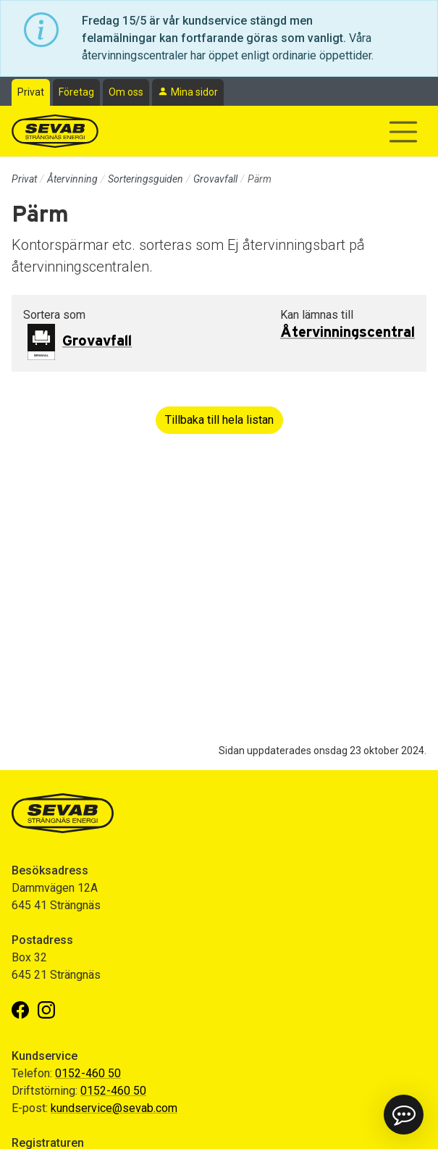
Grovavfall (215, 179)
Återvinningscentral (347, 332)
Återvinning (72, 179)
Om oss (126, 92)
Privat (30, 92)
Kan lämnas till (316, 315)
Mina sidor (194, 92)
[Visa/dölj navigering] (403, 131)
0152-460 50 (88, 1073)
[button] (404, 1115)
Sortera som (54, 315)
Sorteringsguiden (145, 179)
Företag (76, 92)
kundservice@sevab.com (114, 1108)
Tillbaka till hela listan (219, 420)
